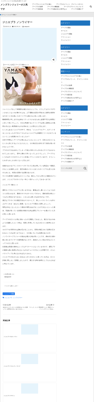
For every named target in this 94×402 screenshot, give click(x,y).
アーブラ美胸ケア (77, 9)
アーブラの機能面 (53, 6)
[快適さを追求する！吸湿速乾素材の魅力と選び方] (49, 358)
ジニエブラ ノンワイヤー (13, 297)
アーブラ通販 (66, 26)
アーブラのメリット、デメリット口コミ (69, 4)
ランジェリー (66, 39)
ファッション (66, 36)
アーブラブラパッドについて (73, 6)
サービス (64, 30)
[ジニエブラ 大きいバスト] (9, 328)
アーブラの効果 (37, 6)
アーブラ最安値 (37, 9)
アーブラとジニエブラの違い (42, 4)
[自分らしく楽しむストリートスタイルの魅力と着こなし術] (36, 358)
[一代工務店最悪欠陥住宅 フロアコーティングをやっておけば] (9, 358)
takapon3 (26, 25)
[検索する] (85, 167)
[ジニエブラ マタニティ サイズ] (23, 328)
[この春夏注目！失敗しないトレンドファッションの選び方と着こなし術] (23, 358)
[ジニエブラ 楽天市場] (49, 328)
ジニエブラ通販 (8, 293)
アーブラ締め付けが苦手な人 (57, 9)
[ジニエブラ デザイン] (36, 328)
